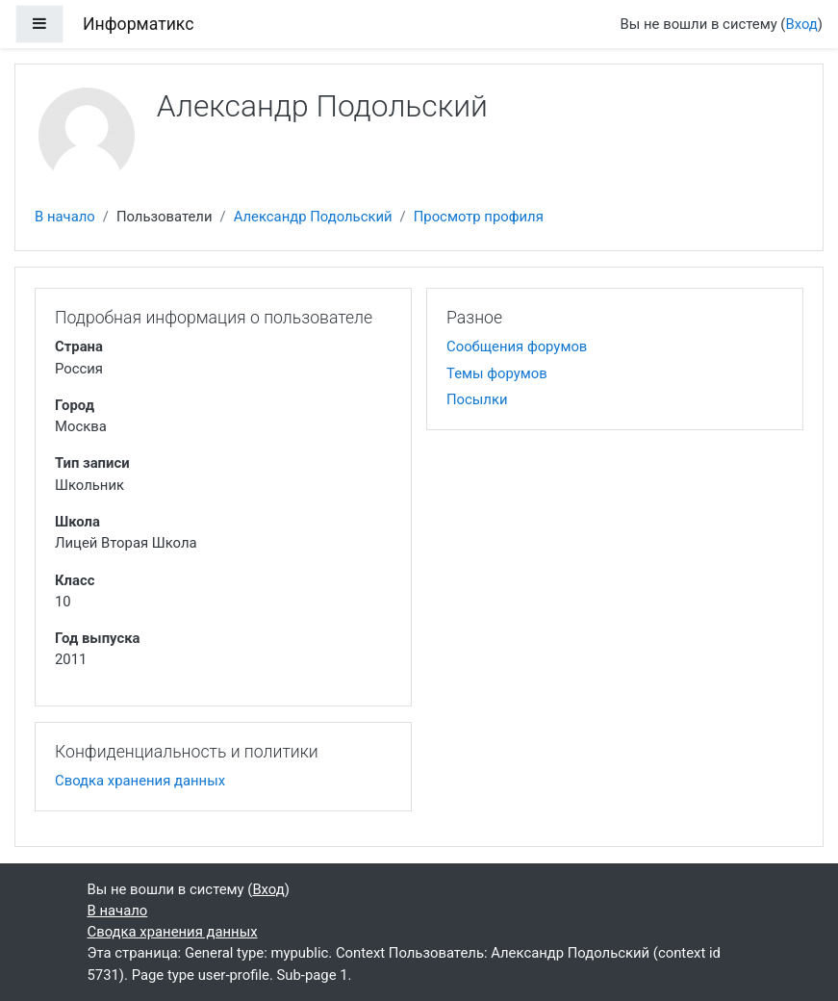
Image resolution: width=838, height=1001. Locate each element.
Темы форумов (496, 373)
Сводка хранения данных (140, 780)
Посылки (477, 399)
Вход (801, 24)
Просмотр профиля (479, 216)
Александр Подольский (313, 216)
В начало (65, 216)
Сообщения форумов (516, 346)
